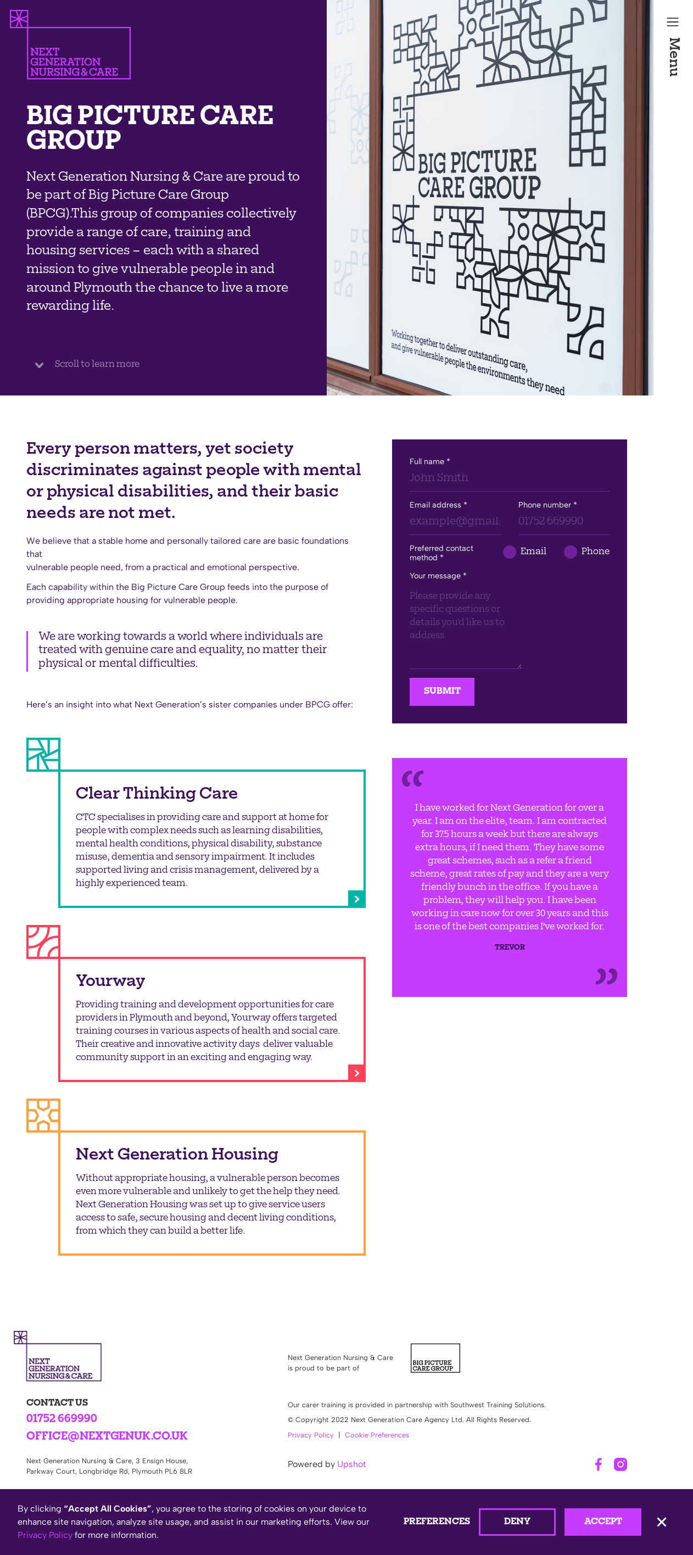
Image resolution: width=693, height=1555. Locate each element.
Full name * (430, 461)
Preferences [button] (437, 1522)
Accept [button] (603, 1522)
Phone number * (547, 505)
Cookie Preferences (377, 1435)
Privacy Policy (311, 1435)
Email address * (438, 505)
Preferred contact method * (441, 553)
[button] (673, 777)
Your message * (438, 576)
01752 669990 (61, 1419)
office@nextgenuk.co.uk (107, 1437)
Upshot (351, 1464)
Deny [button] (517, 1522)
